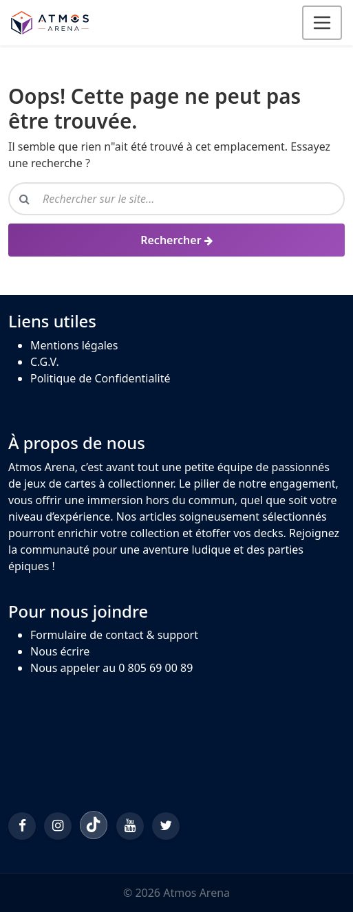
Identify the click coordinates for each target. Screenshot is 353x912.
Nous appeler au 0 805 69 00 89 (111, 667)
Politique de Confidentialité (100, 378)
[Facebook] (22, 826)
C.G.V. (44, 361)
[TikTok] (93, 824)
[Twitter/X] (166, 826)
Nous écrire (59, 651)
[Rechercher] (176, 240)
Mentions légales (74, 345)
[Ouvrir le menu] (322, 23)
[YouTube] (130, 826)
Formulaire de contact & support (114, 634)
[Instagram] (58, 826)
